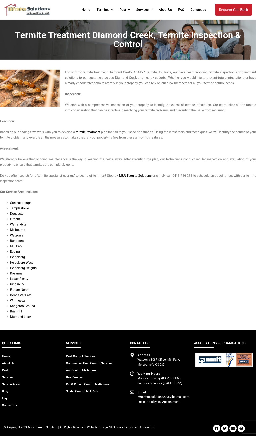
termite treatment (88, 132)
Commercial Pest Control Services (89, 363)
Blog (5, 391)
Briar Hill (16, 311)
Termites (105, 10)
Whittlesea (17, 300)
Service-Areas (11, 384)
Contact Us (198, 10)
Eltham (15, 219)
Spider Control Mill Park (82, 391)
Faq (4, 398)
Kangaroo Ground (22, 306)
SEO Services (118, 427)
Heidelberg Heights (23, 268)
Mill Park (16, 246)
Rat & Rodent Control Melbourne (87, 384)
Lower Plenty (19, 279)
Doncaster (17, 214)
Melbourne (17, 230)
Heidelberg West (21, 262)
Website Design (97, 427)
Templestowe (19, 208)
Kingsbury (17, 284)
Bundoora (17, 241)
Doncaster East (20, 295)
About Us (165, 10)
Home (86, 10)
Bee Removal (74, 377)
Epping (15, 251)
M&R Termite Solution (42, 427)
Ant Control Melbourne (81, 370)
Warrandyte (18, 224)
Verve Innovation (143, 427)
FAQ (181, 10)
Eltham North (19, 290)
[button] (104, 9)
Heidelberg (17, 257)
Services (144, 10)
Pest (125, 10)
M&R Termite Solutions (135, 176)
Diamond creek (20, 317)
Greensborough (21, 203)
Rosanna (16, 273)
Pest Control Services (80, 356)
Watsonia (16, 235)
